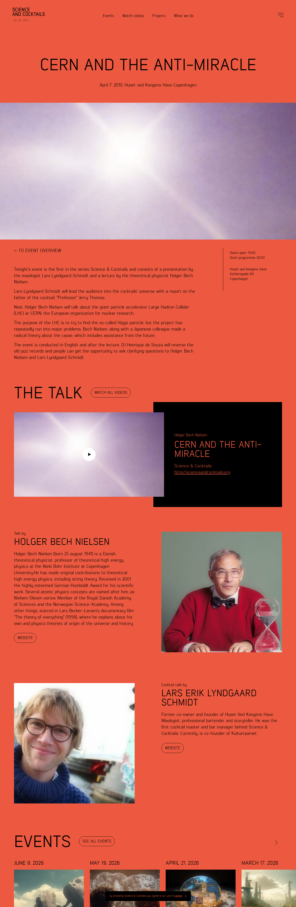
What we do (183, 16)
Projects (159, 16)
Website (25, 638)
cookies (178, 896)
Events (108, 16)
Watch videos (133, 16)
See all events (96, 841)
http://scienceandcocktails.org (202, 472)
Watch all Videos (110, 393)
